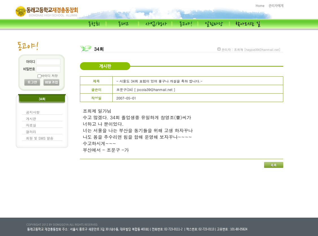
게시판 (31, 118)
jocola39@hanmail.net (154, 89)
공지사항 (33, 112)
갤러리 (31, 131)
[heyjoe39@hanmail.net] (262, 49)
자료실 (31, 125)
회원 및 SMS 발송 (39, 138)
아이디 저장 (49, 75)
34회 (99, 49)
